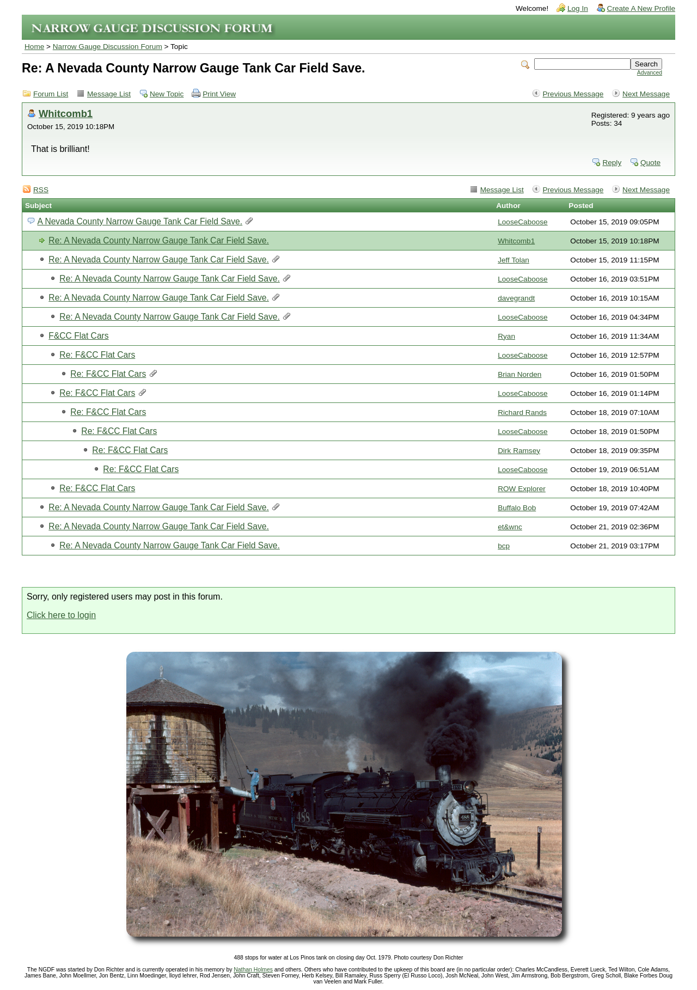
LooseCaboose (522, 222)
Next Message (646, 94)
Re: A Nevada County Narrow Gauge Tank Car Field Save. (158, 240)
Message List (109, 94)
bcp (504, 546)
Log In (577, 8)
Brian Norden (519, 374)
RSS (40, 190)
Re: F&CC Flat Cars (97, 354)
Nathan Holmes (253, 970)
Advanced (649, 73)
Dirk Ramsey (519, 451)
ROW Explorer (522, 489)
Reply (611, 162)
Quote (650, 162)
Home (34, 46)
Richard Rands (522, 412)
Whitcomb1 (66, 113)
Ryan (506, 336)
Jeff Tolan (513, 260)
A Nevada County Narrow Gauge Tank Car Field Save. (139, 221)
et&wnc (510, 527)
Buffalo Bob (517, 508)
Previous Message (573, 94)
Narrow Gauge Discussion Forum (107, 46)
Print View (219, 94)
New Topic (167, 94)
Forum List (50, 94)
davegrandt (516, 298)
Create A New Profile (641, 8)
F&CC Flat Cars (78, 335)
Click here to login (61, 615)
